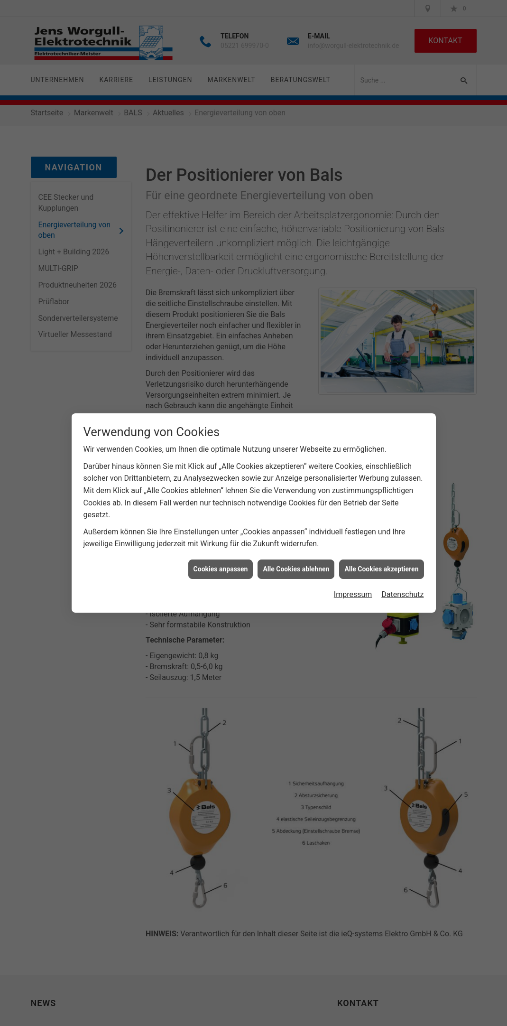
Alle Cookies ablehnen (296, 563)
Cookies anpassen (221, 563)
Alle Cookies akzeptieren (381, 563)
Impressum (353, 589)
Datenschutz (402, 589)
